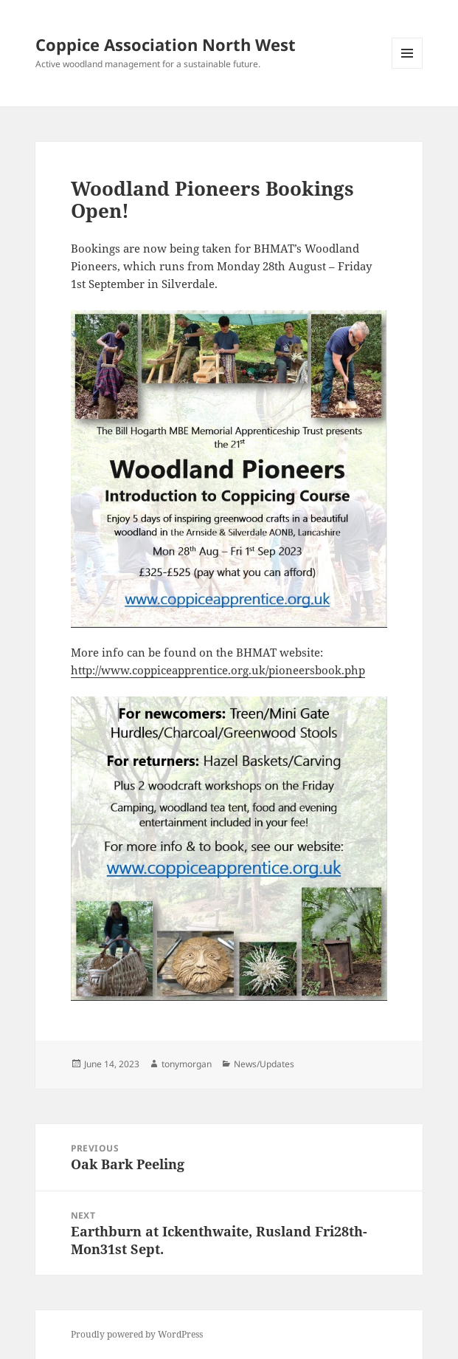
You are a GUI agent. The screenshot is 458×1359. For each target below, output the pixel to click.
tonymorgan (187, 1064)
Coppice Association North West (165, 44)
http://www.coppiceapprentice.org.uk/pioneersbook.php (218, 670)
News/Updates (264, 1064)
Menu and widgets (407, 68)
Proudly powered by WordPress (137, 1334)
